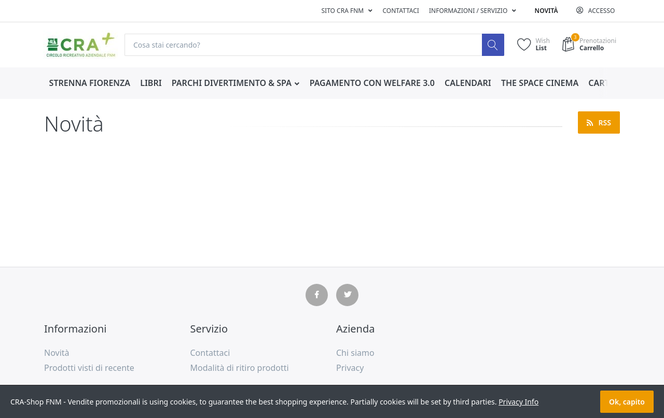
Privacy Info (518, 402)
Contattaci (400, 10)
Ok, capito (627, 402)
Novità (546, 10)
